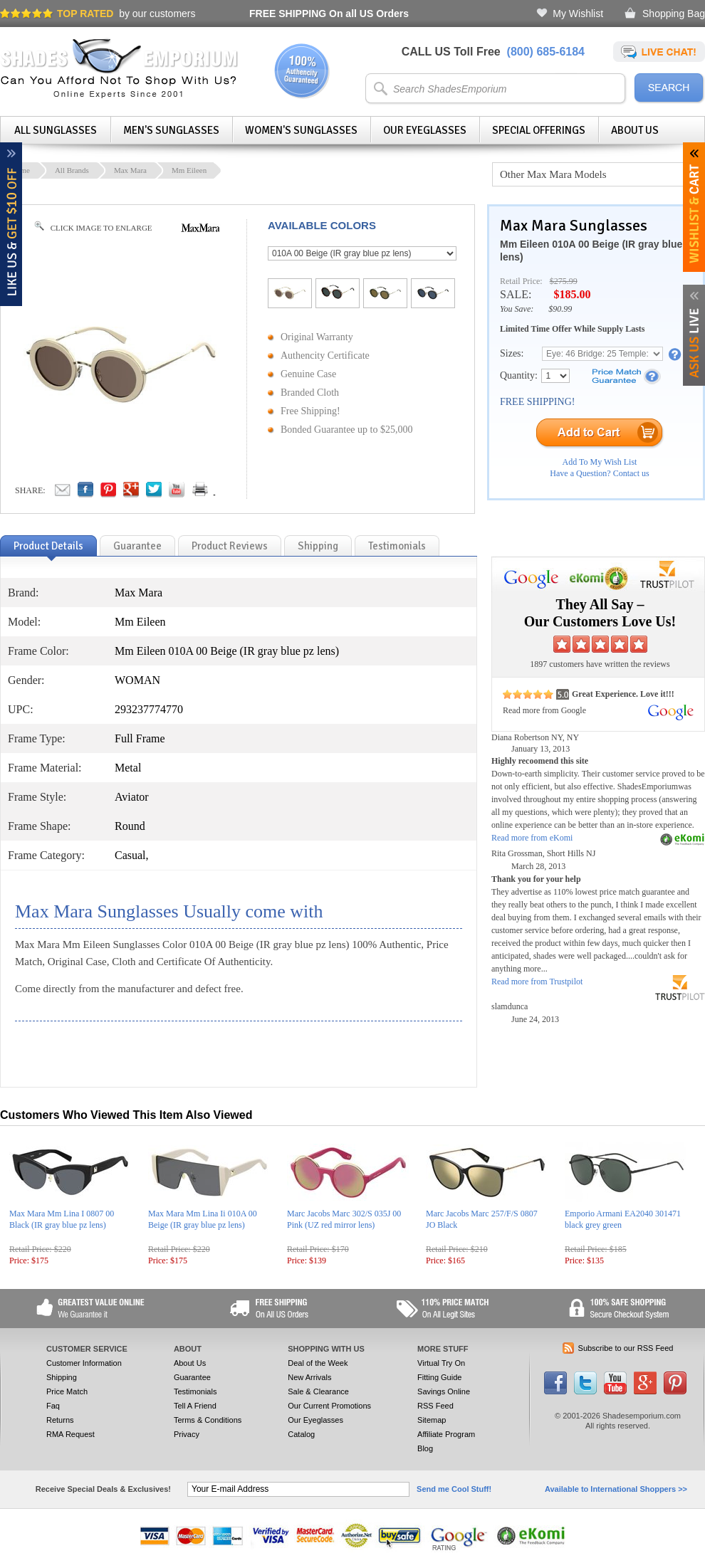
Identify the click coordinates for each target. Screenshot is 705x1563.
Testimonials (195, 1391)
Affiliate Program (446, 1434)
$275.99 (564, 281)
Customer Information (84, 1363)
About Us (635, 130)
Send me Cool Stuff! (454, 1489)
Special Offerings (538, 130)
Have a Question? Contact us (599, 473)
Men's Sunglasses (171, 130)
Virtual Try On (441, 1363)
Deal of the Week (318, 1363)
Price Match (67, 1391)
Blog (425, 1448)
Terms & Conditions (207, 1420)
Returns (60, 1420)
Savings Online (443, 1391)
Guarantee (192, 1377)
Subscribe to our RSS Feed (626, 1348)
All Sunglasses (55, 130)
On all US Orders (329, 13)
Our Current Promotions (329, 1405)
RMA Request (70, 1434)
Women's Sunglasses (301, 130)
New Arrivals (309, 1377)
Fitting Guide (439, 1377)
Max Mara (130, 170)
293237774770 (149, 709)
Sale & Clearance (318, 1391)
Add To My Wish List (600, 462)
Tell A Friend (195, 1405)
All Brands (72, 170)
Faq (53, 1405)
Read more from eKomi (532, 838)
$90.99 (560, 309)
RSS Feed (435, 1405)
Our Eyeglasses (424, 130)
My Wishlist (578, 13)
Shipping (61, 1377)
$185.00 (571, 294)
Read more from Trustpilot (537, 981)
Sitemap (431, 1420)
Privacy (186, 1434)
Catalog (301, 1434)
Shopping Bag (673, 13)
